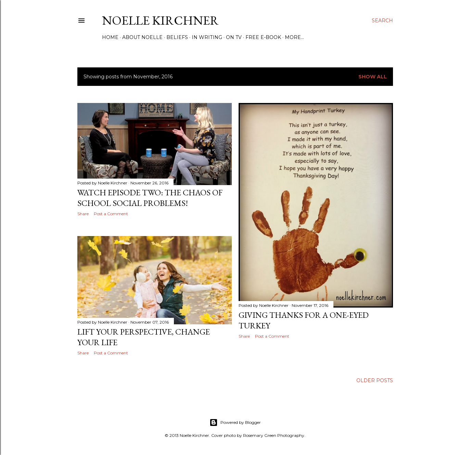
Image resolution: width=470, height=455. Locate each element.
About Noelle (142, 37)
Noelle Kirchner (160, 20)
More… (294, 37)
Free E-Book (263, 37)
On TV (234, 37)
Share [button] (83, 213)
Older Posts (374, 380)
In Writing (207, 37)
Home (110, 37)
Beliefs (177, 37)
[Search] (382, 20)
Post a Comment (111, 213)
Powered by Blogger (235, 422)
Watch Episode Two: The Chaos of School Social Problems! (150, 197)
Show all (372, 77)
